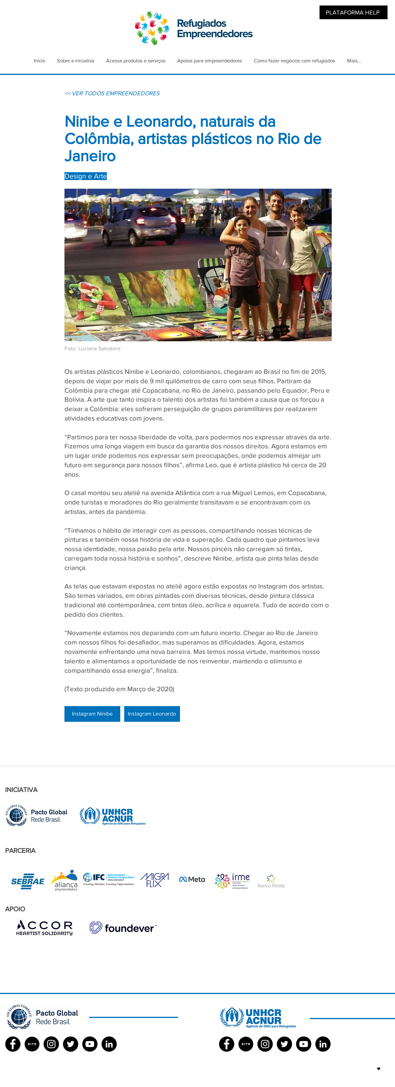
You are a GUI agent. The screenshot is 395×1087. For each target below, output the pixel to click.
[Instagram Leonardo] (152, 714)
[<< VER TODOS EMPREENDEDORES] (112, 93)
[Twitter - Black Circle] (70, 1044)
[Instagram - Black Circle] (51, 1044)
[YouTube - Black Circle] (89, 1044)
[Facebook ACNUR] (226, 1044)
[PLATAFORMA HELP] (354, 12)
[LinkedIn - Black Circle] (109, 1044)
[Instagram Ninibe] (92, 714)
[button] (378, 1069)
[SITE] (32, 1044)
